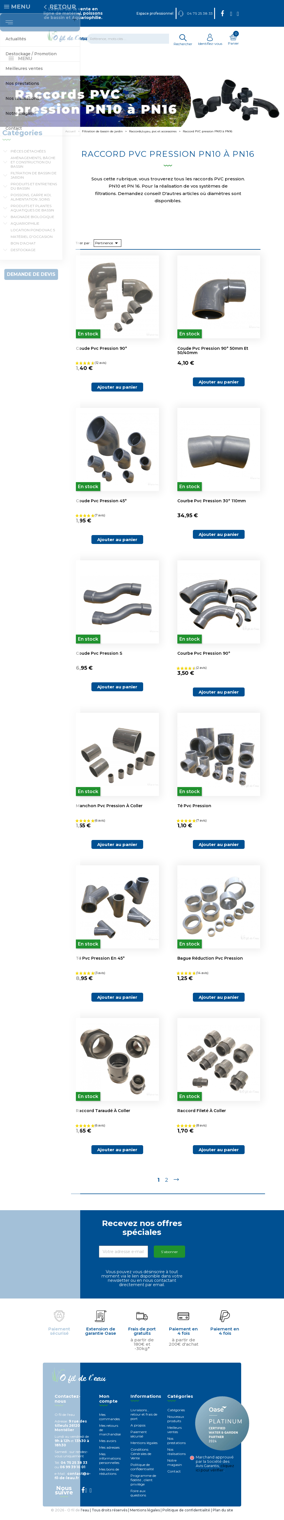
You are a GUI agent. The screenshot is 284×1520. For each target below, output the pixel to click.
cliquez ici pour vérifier (215, 1474)
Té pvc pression (194, 812)
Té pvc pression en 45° (100, 964)
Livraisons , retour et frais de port (144, 1420)
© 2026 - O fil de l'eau (70, 1516)
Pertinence (107, 249)
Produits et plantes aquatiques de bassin (32, 214)
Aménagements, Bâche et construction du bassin (33, 168)
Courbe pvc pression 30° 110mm (211, 507)
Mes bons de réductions (109, 1477)
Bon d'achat (23, 249)
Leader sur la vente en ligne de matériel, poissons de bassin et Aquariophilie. (73, 13)
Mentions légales (144, 1449)
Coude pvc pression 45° (101, 507)
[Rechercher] (131, 39)
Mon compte (108, 1405)
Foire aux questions (138, 1499)
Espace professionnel (155, 13)
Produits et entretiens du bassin (34, 192)
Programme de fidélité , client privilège (143, 1486)
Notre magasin (174, 1468)
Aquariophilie (25, 230)
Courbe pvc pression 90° (203, 659)
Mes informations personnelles (110, 1464)
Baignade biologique (32, 223)
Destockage (23, 256)
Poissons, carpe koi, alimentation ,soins (31, 203)
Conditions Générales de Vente (141, 1460)
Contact (174, 1477)
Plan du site (223, 1516)
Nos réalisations (176, 1458)
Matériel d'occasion (32, 243)
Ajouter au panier (117, 393)
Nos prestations (176, 1447)
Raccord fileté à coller (201, 1117)
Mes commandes (109, 1423)
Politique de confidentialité (142, 1473)
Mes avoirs (107, 1447)
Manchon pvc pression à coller (109, 812)
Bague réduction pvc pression (210, 964)
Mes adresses (109, 1454)
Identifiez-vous (210, 41)
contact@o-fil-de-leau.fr (73, 1482)
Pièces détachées (28, 157)
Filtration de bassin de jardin (34, 181)
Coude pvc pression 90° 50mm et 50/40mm (212, 357)
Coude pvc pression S (99, 659)
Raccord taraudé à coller (103, 1117)
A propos (138, 1431)
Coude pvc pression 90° (101, 354)
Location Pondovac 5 (33, 236)
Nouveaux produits (175, 1425)
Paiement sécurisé (139, 1440)
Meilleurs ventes (174, 1436)
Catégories (176, 1416)
